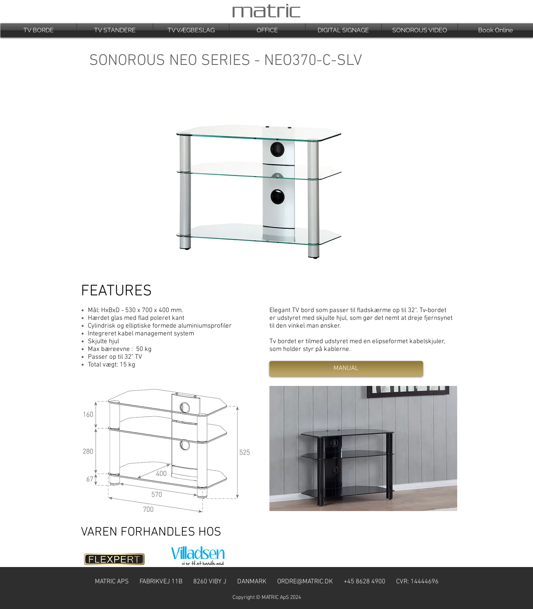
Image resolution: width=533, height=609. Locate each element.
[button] (38, 30)
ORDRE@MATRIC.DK (305, 582)
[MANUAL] (346, 369)
